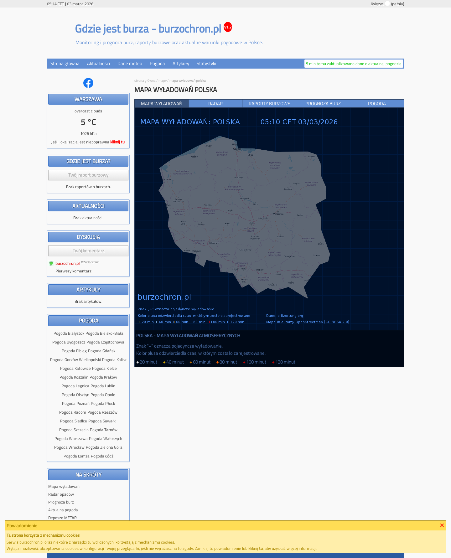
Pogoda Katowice (75, 368)
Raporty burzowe (269, 103)
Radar (215, 103)
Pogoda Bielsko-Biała (104, 333)
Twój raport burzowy (88, 174)
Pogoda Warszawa (71, 438)
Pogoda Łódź (102, 456)
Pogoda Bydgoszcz (68, 342)
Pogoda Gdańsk (101, 351)
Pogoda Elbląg (74, 351)
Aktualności (98, 63)
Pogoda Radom (72, 412)
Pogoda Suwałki (102, 421)
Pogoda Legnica (75, 386)
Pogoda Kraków (103, 377)
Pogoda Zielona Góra (104, 447)
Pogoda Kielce (104, 368)
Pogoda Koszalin (74, 377)
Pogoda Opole (103, 394)
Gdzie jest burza (112, 28)
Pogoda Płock (103, 403)
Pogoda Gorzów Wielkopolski (75, 359)
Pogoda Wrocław (69, 447)
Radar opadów (61, 494)
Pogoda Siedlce (73, 421)
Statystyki (206, 63)
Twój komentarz (88, 250)
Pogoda (157, 63)
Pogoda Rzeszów (102, 412)
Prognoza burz (61, 502)
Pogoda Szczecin (74, 429)
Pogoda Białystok (69, 333)
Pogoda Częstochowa (105, 342)
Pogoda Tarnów (103, 429)
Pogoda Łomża (77, 456)
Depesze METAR (62, 517)
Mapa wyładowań (64, 486)
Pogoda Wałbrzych (105, 438)
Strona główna (65, 63)
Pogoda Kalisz (114, 359)
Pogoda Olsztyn (75, 394)
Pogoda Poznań (76, 403)
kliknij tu (117, 142)
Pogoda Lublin (103, 386)
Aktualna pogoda (63, 510)
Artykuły (181, 63)
